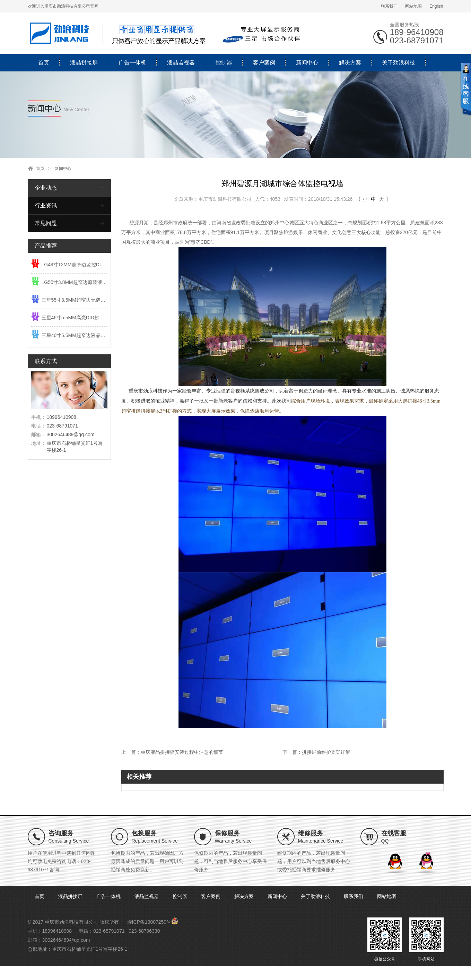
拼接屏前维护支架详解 (326, 752)
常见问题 (46, 223)
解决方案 (350, 63)
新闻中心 (307, 63)
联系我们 (389, 6)
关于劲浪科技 (398, 63)
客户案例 (264, 63)
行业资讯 (46, 205)
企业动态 (46, 188)
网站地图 (413, 6)
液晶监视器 (181, 63)
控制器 (224, 63)
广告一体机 (132, 63)
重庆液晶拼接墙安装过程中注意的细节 (182, 752)
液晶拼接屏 (84, 63)
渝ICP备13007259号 (149, 922)
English (436, 6)
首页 (43, 63)
